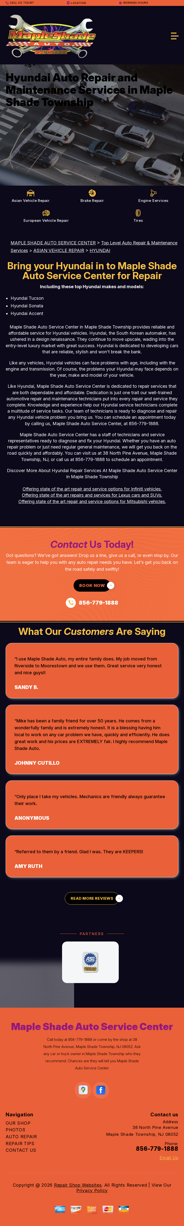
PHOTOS (15, 1129)
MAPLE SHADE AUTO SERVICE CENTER (53, 242)
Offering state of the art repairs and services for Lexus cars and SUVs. (92, 495)
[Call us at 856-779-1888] (92, 603)
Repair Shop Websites (78, 1185)
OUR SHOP (18, 1123)
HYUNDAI (100, 250)
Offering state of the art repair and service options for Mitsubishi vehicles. (92, 501)
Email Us (168, 1158)
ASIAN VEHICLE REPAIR (58, 250)
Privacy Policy (92, 1190)
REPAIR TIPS (20, 1143)
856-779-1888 (143, 423)
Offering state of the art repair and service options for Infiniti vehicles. (92, 489)
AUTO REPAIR (21, 1136)
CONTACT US (21, 1150)
